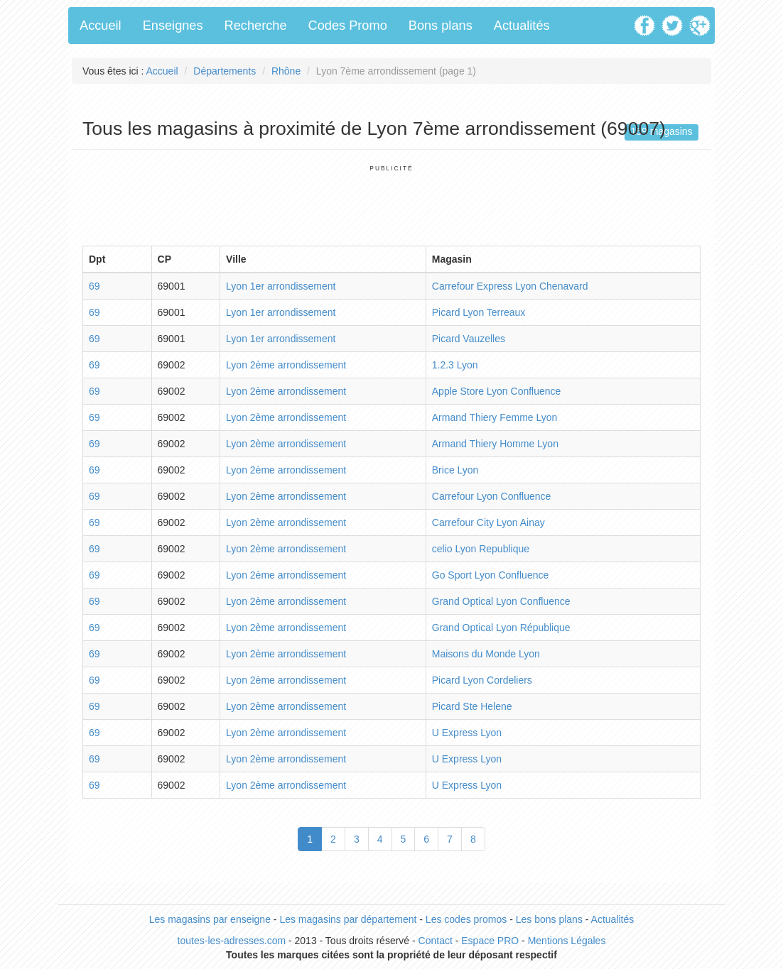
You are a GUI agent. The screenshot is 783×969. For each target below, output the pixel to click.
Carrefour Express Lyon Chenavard (510, 286)
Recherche (256, 25)
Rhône (286, 71)
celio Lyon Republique (480, 548)
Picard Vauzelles (468, 338)
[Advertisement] (391, 204)
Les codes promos (466, 919)
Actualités (522, 25)
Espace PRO (490, 940)
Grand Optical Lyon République (501, 627)
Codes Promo (347, 25)
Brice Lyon (455, 470)
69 (94, 286)
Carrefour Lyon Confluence (491, 496)
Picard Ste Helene (472, 706)
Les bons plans (549, 919)
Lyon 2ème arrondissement (286, 365)
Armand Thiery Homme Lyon (495, 443)
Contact (435, 940)
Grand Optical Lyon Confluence (501, 601)
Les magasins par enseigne (210, 919)
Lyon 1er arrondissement (280, 286)
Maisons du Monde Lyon (486, 653)
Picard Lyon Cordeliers (482, 680)
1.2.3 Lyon (455, 365)
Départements (224, 71)
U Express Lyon (467, 732)
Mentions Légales (567, 940)
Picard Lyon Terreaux (479, 312)
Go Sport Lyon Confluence (490, 575)
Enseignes (173, 25)
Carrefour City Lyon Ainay (488, 522)
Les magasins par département (347, 919)
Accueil (101, 25)
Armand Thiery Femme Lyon (495, 417)
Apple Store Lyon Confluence (496, 391)
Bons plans (440, 25)
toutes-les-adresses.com (232, 940)
